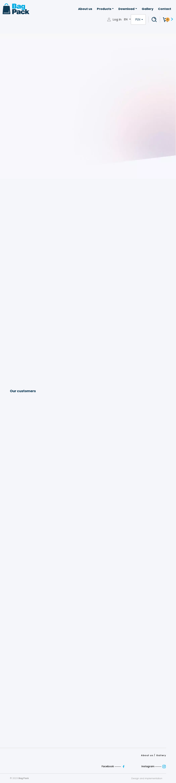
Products (104, 9)
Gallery (147, 9)
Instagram (153, 766)
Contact (164, 9)
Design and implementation (148, 778)
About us (85, 9)
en (126, 19)
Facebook (114, 766)
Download (126, 9)
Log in (117, 19)
